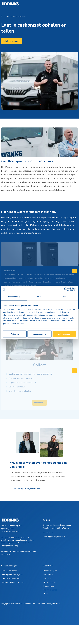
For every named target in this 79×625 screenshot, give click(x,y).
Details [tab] (40, 297)
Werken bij (47, 578)
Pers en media (48, 586)
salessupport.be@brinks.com (27, 489)
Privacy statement (53, 604)
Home (7, 16)
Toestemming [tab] (14, 297)
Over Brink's (48, 574)
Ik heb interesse (10, 41)
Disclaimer (41, 604)
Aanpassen (39, 334)
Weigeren (15, 334)
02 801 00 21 (48, 533)
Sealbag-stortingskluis (10, 571)
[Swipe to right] (74, 271)
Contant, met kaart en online (13, 582)
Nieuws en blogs (49, 582)
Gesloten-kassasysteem (11, 578)
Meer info (38, 402)
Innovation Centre (50, 590)
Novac (45, 594)
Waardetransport (19, 16)
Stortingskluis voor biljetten (12, 574)
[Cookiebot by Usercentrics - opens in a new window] (65, 289)
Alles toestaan (64, 334)
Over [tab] (65, 297)
